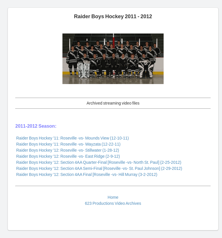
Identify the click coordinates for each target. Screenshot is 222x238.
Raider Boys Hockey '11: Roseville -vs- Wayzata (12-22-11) (68, 144)
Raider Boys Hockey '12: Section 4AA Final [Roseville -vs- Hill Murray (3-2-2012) (86, 174)
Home (113, 197)
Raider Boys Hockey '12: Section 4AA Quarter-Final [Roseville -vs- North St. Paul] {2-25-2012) (98, 162)
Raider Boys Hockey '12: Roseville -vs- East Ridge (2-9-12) (68, 156)
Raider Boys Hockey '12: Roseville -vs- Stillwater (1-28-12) (67, 150)
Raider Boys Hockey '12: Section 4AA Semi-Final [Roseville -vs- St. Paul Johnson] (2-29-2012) (99, 168)
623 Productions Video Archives (113, 203)
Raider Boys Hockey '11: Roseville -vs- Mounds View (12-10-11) (72, 138)
